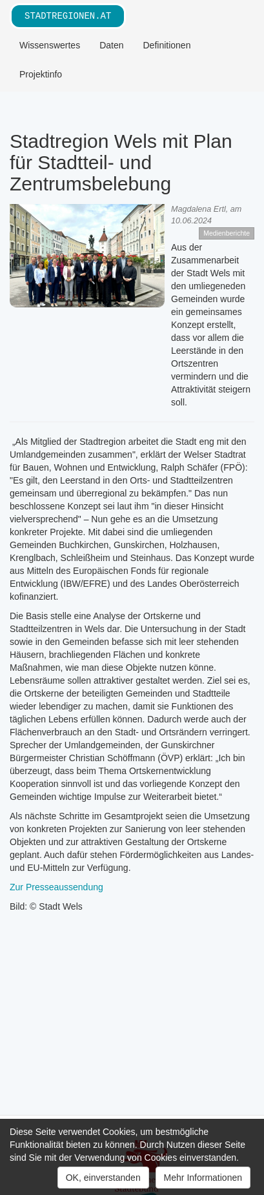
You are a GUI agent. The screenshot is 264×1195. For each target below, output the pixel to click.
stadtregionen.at (68, 16)
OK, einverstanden (103, 1177)
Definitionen (167, 45)
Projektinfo (40, 74)
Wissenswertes (49, 45)
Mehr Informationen (203, 1177)
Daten (111, 45)
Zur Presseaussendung (56, 887)
